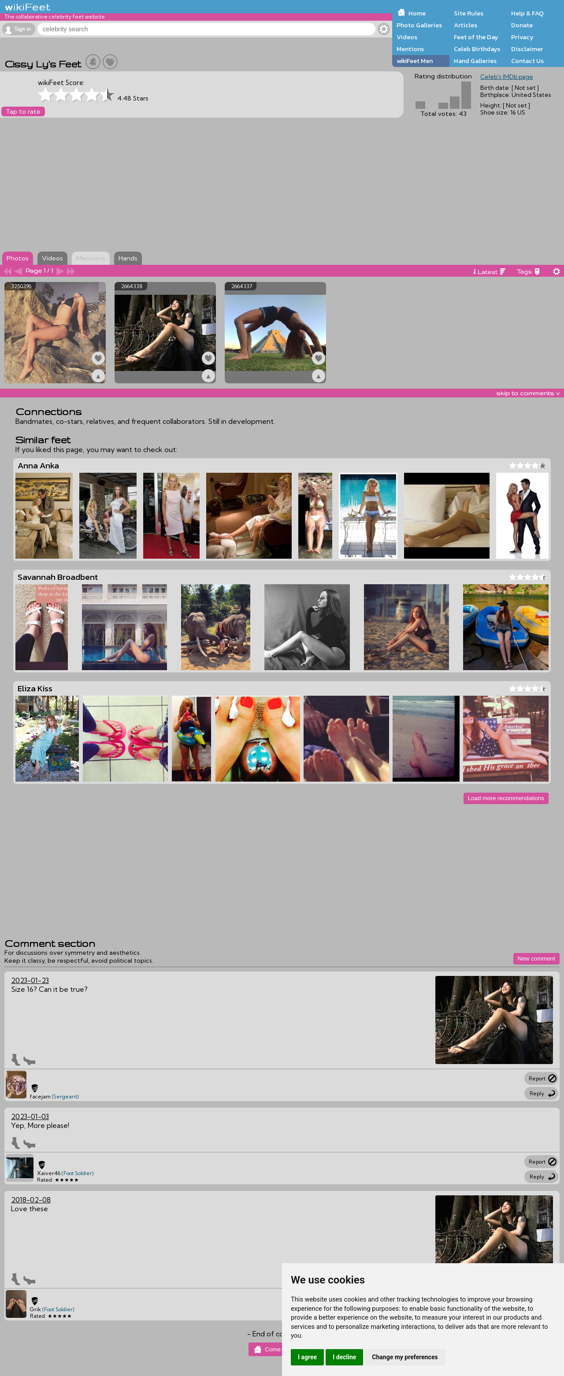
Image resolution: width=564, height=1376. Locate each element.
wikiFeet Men (415, 61)
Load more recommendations (506, 798)
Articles (465, 25)
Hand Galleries (475, 61)
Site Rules (468, 13)
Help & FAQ (527, 13)
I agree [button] (307, 1357)
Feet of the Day (476, 37)
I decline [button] (344, 1357)
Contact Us (527, 61)
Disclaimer (527, 49)
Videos (407, 37)
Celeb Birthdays (477, 49)
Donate (522, 25)
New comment (536, 958)
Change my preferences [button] (405, 1357)
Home (417, 13)
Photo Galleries (419, 25)
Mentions (410, 49)
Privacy (522, 37)
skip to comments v (528, 393)
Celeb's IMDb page (506, 76)
